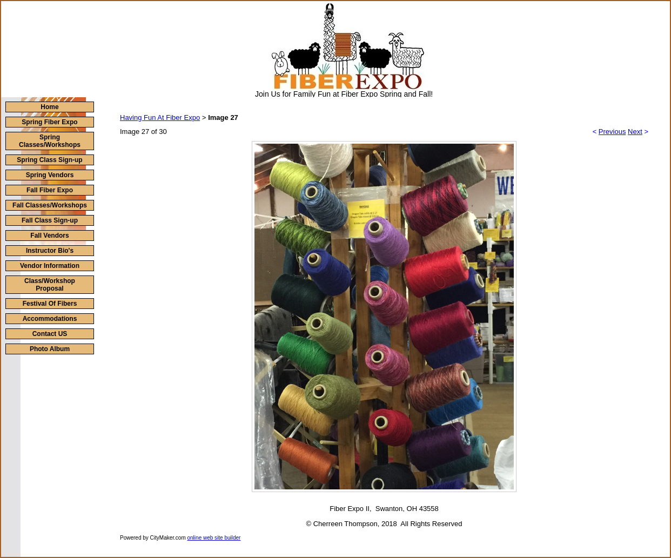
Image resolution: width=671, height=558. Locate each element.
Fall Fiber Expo (49, 190)
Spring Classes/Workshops (49, 141)
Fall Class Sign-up (50, 220)
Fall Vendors (49, 235)
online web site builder (214, 538)
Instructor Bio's (49, 250)
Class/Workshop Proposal (49, 284)
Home (49, 107)
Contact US (50, 334)
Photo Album (50, 349)
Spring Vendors (50, 175)
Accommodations (50, 318)
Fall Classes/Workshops (49, 205)
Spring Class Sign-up (49, 160)
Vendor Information (49, 266)
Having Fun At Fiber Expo (160, 117)
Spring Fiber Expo (49, 122)
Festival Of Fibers (50, 303)
